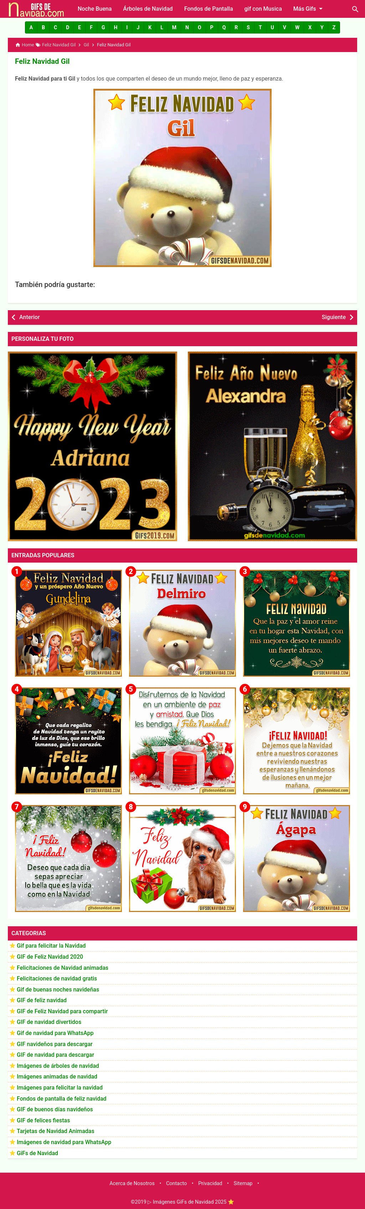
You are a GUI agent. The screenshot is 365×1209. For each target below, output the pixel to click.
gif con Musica (263, 8)
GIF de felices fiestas (43, 1120)
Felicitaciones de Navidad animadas (62, 967)
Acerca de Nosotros (132, 1183)
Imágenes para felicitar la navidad (60, 1087)
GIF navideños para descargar (55, 1043)
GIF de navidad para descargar (55, 1054)
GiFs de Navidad (37, 1152)
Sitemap (243, 1183)
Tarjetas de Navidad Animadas (55, 1130)
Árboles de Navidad (148, 8)
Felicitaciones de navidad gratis (57, 978)
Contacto (176, 1183)
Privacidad (210, 1183)
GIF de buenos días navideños (55, 1109)
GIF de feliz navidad (42, 1000)
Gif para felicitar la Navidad (51, 945)
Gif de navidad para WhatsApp (55, 1032)
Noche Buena (95, 8)
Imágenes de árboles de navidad (58, 1065)
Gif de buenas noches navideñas (58, 989)
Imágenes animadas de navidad (57, 1076)
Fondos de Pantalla (208, 8)
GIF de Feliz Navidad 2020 (50, 956)
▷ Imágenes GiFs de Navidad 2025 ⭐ (191, 1202)
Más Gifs (309, 8)
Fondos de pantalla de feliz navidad (62, 1098)
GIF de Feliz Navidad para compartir (62, 1011)
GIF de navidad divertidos (49, 1021)
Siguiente (334, 316)
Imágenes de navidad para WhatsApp (64, 1141)
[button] (31, 27)
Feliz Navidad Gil (41, 61)
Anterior (29, 316)
